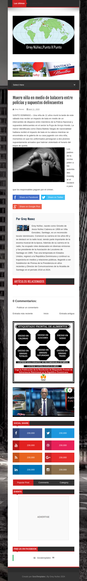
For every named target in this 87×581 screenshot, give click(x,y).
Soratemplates (44, 558)
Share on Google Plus (26, 206)
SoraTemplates (38, 576)
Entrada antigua (66, 313)
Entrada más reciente (23, 313)
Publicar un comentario (27, 307)
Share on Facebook (25, 197)
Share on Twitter (52, 197)
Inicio (46, 313)
